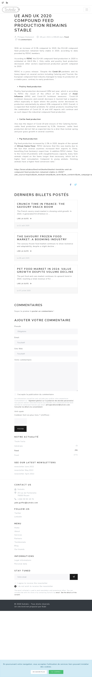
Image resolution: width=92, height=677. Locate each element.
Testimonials (20, 542)
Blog (16, 546)
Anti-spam (19, 411)
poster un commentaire (42, 311)
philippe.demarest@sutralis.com (58, 405)
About (17, 531)
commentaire (25, 39)
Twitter (17, 513)
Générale (46, 446)
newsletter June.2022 (24, 466)
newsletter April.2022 (24, 474)
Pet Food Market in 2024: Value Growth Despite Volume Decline (45, 270)
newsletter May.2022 (23, 470)
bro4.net (25, 606)
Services (18, 535)
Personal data (20, 564)
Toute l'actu (19, 441)
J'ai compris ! (56, 672)
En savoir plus (39, 672)
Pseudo (17, 326)
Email (16, 337)
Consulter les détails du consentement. (28, 407)
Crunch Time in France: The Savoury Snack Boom (41, 205)
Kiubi (44, 606)
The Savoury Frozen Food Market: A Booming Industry (42, 238)
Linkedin (18, 517)
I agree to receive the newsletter (32, 583)
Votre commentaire (23, 360)
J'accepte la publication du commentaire (35, 394)
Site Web (18, 348)
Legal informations (22, 560)
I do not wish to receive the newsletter (35, 586)
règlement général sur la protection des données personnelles (51, 401)
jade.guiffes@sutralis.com (26, 503)
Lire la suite (24, 219)
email (58, 593)
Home (16, 528)
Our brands (19, 549)
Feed (46, 450)
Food (46, 455)
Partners (18, 538)
